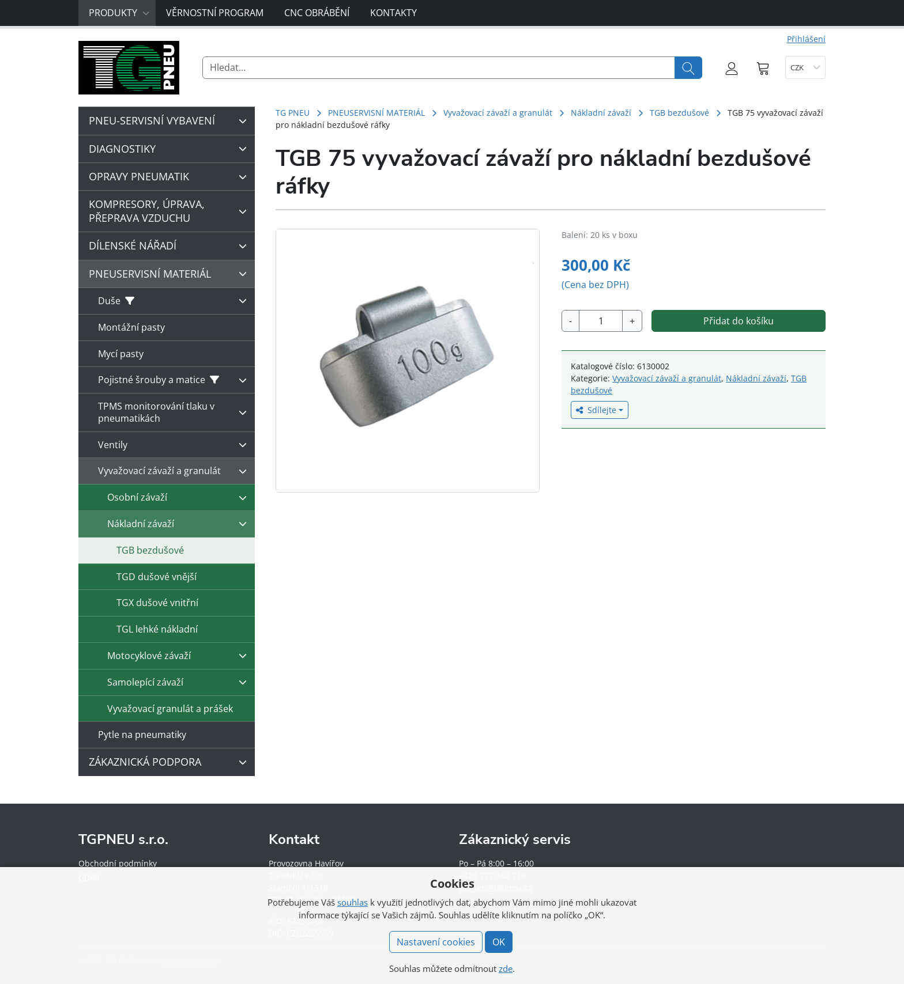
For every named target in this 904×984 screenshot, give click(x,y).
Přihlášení (806, 38)
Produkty (119, 12)
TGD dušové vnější (156, 576)
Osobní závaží (180, 498)
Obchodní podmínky (117, 863)
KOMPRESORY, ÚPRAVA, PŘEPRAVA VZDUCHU (171, 210)
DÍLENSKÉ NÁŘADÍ (171, 246)
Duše (175, 301)
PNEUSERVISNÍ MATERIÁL (376, 112)
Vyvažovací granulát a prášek (170, 708)
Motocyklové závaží (180, 655)
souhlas (352, 902)
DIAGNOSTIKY (171, 148)
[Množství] (601, 321)
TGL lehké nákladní (157, 629)
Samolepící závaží (180, 682)
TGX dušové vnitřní (157, 602)
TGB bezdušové (679, 112)
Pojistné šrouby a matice (175, 380)
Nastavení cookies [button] (436, 942)
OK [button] (498, 942)
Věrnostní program (214, 12)
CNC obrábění (316, 12)
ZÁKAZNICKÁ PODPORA (171, 762)
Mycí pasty (121, 353)
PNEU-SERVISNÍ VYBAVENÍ (171, 121)
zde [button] (506, 968)
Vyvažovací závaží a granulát (497, 112)
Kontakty (393, 12)
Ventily (175, 445)
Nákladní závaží (601, 112)
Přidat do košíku (738, 321)
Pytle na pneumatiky (142, 734)
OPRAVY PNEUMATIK (171, 177)
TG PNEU (293, 112)
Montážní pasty (131, 327)
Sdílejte (596, 409)
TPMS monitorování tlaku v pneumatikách (175, 412)
